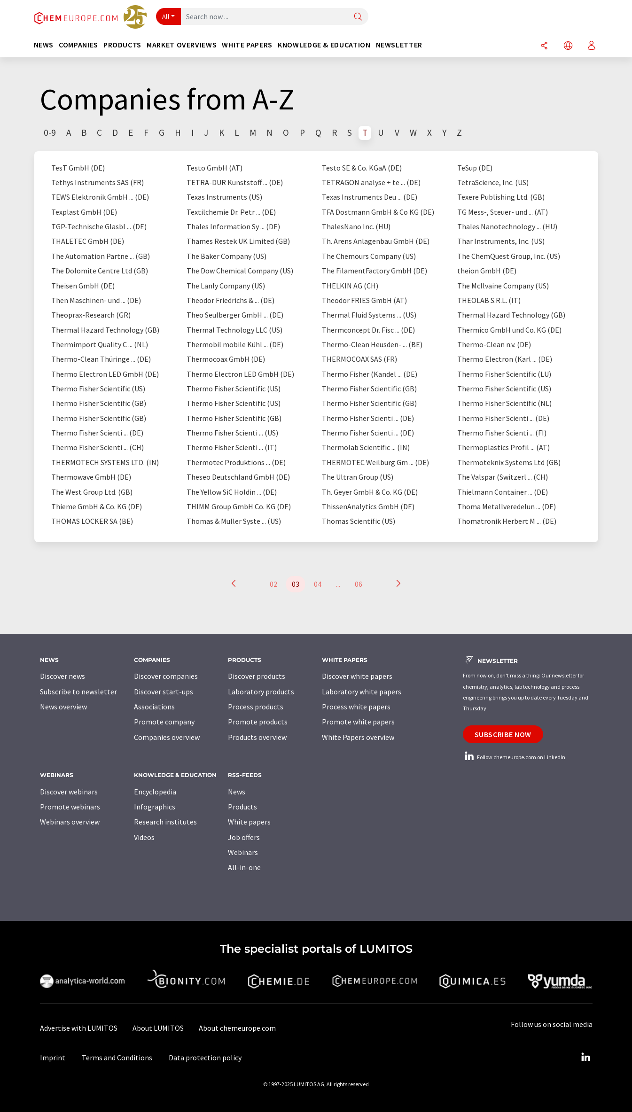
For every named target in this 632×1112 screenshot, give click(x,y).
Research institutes (165, 821)
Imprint (52, 1057)
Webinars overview (70, 821)
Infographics (154, 806)
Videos (144, 837)
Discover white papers (357, 676)
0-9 (50, 132)
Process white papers (356, 706)
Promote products (258, 721)
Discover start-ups (163, 691)
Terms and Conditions (117, 1057)
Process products (255, 706)
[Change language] (568, 46)
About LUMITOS (158, 1028)
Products (242, 806)
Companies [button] (78, 44)
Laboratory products (261, 691)
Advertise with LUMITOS (78, 1028)
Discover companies (166, 676)
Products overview (257, 737)
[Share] (544, 46)
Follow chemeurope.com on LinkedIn (514, 757)
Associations (154, 706)
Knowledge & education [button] (324, 44)
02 (273, 584)
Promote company (164, 721)
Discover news (62, 676)
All (166, 16)
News (236, 791)
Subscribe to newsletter (78, 691)
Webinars (243, 852)
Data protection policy (205, 1057)
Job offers (244, 837)
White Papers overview (358, 737)
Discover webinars (69, 791)
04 (317, 584)
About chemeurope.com (237, 1028)
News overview (63, 706)
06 (358, 584)
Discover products (256, 676)
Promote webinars (70, 806)
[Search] (358, 17)
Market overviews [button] (182, 44)
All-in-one (244, 867)
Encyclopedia (155, 791)
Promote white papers (358, 721)
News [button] (44, 44)
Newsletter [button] (399, 44)
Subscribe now (503, 734)
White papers (249, 821)
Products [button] (122, 44)
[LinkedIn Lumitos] (586, 1057)
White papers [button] (247, 44)
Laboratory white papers (361, 691)
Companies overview (167, 737)
